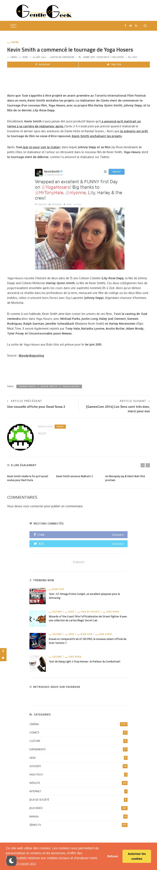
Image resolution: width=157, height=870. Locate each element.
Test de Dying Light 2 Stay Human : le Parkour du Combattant (84, 661)
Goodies (78, 766)
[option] (29, 477)
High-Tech (58, 589)
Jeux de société (90, 612)
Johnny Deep (89, 57)
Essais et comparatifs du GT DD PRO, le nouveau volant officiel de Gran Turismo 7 (87, 641)
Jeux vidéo (112, 612)
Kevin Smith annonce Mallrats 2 (74, 476)
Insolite (78, 783)
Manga (78, 817)
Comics (78, 733)
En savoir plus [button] (26, 863)
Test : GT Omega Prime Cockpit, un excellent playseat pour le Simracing (84, 596)
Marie (25, 57)
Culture (57, 612)
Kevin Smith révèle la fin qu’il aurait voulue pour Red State (27, 478)
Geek (71, 612)
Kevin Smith (103, 57)
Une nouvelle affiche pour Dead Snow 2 (36, 406)
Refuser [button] (112, 856)
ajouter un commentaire (62, 57)
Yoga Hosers (118, 57)
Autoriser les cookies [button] (137, 856)
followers (117, 534)
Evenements (78, 749)
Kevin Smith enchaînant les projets (97, 136)
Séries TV (78, 825)
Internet (78, 791)
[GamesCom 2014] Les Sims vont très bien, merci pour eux (118, 409)
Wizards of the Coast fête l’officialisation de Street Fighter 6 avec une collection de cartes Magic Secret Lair (88, 618)
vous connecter (33, 506)
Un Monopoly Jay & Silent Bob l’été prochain (125, 478)
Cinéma (15, 42)
